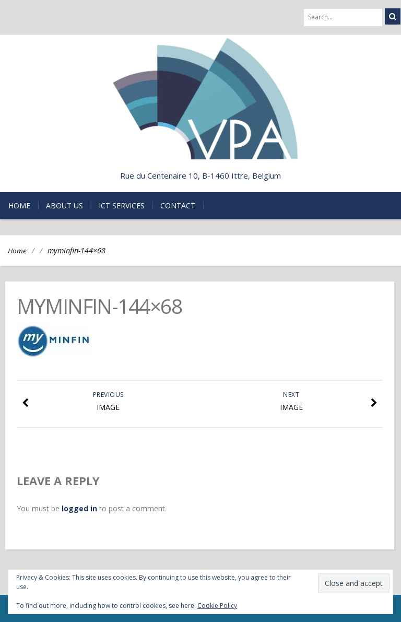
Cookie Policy (217, 605)
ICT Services (122, 205)
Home (19, 205)
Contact (177, 205)
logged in (79, 508)
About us (64, 205)
